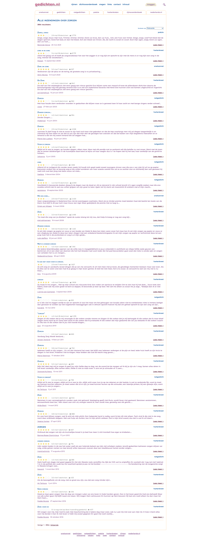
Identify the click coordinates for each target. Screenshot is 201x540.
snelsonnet (43, 12)
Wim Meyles (42, 75)
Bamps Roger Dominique (48, 435)
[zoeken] (164, 4)
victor (39, 107)
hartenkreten (113, 12)
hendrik (40, 308)
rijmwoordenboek (134, 12)
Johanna (41, 156)
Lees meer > (158, 45)
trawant (40, 469)
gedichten (61, 12)
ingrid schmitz (43, 451)
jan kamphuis (43, 93)
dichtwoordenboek (88, 4)
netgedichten (79, 12)
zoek (105, 535)
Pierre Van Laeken (45, 139)
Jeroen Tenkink (43, 340)
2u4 (39, 326)
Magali (40, 61)
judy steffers (42, 238)
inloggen (151, 5)
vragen (102, 4)
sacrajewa (41, 190)
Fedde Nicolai (43, 501)
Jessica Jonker (43, 421)
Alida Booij (42, 405)
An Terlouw (42, 389)
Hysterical (41, 121)
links (109, 4)
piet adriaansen (44, 220)
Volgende (54, 525)
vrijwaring (81, 535)
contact (117, 4)
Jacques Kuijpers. (44, 372)
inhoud (126, 4)
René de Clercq (43, 45)
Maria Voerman (43, 356)
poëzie (96, 12)
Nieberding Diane (45, 256)
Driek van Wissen (44, 206)
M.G (39, 274)
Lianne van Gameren (46, 292)
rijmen (74, 4)
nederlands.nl (156, 12)
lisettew (40, 174)
